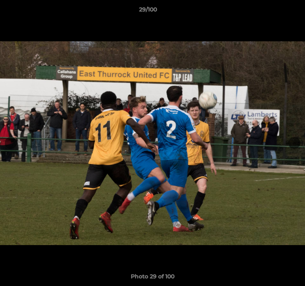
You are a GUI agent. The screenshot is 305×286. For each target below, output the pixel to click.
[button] (276, 11)
